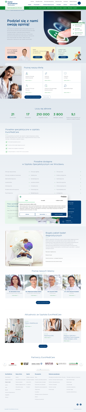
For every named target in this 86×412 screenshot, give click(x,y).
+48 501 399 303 (69, 204)
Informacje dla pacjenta (49, 1)
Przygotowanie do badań (40, 382)
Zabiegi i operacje (30, 377)
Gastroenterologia (70, 379)
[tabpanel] (43, 28)
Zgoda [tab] (26, 200)
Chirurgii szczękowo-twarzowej (13, 175)
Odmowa (27, 214)
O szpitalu (28, 384)
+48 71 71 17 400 (69, 217)
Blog (36, 377)
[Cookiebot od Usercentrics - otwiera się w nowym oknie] (61, 197)
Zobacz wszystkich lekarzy (43, 302)
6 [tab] (44, 369)
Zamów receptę (73, 4)
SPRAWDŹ (12, 57)
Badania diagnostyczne (48, 4)
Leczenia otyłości (35, 182)
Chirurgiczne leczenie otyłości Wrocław (57, 377)
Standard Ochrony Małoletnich (41, 394)
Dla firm (32, 1)
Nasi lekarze (7, 377)
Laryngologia (69, 384)
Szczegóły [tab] (43, 200)
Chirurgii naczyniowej (10, 171)
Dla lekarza (18, 389)
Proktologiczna (34, 189)
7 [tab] (45, 369)
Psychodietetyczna (61, 189)
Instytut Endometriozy (10, 392)
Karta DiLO (28, 382)
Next (81, 284)
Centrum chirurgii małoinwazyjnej (56, 379)
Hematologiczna (35, 178)
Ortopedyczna (34, 186)
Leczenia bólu (8, 182)
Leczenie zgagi (69, 389)
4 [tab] (41, 369)
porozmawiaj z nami (70, 208)
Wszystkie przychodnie (21, 379)
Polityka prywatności (39, 399)
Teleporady (37, 389)
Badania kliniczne (8, 379)
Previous (80, 22)
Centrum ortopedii (53, 384)
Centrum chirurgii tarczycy (54, 382)
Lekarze (65, 4)
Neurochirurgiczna (61, 182)
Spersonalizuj (43, 214)
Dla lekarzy (66, 1)
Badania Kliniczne (73, 1)
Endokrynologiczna (61, 175)
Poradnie (59, 4)
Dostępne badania (30, 379)
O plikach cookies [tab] (59, 200)
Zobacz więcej (27, 326)
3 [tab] (40, 369)
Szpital (29, 4)
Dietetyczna (34, 175)
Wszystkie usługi (39, 1)
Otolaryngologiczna (61, 186)
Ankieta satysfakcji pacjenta (41, 379)
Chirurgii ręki (59, 171)
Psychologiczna (9, 193)
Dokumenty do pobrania (40, 384)
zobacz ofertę (28, 80)
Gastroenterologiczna (10, 178)
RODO (36, 396)
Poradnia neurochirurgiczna (12, 189)
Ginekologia (69, 382)
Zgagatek (7, 394)
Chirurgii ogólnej (35, 171)
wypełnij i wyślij (69, 222)
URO (6, 387)
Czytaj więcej (14, 295)
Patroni (6, 397)
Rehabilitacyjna (34, 193)
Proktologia (51, 389)
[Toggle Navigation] (40, 4)
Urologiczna (59, 193)
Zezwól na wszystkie (59, 214)
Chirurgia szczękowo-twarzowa (73, 377)
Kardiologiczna (60, 178)
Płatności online (58, 1)
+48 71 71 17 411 (69, 213)
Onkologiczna (8, 186)
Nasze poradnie (19, 382)
